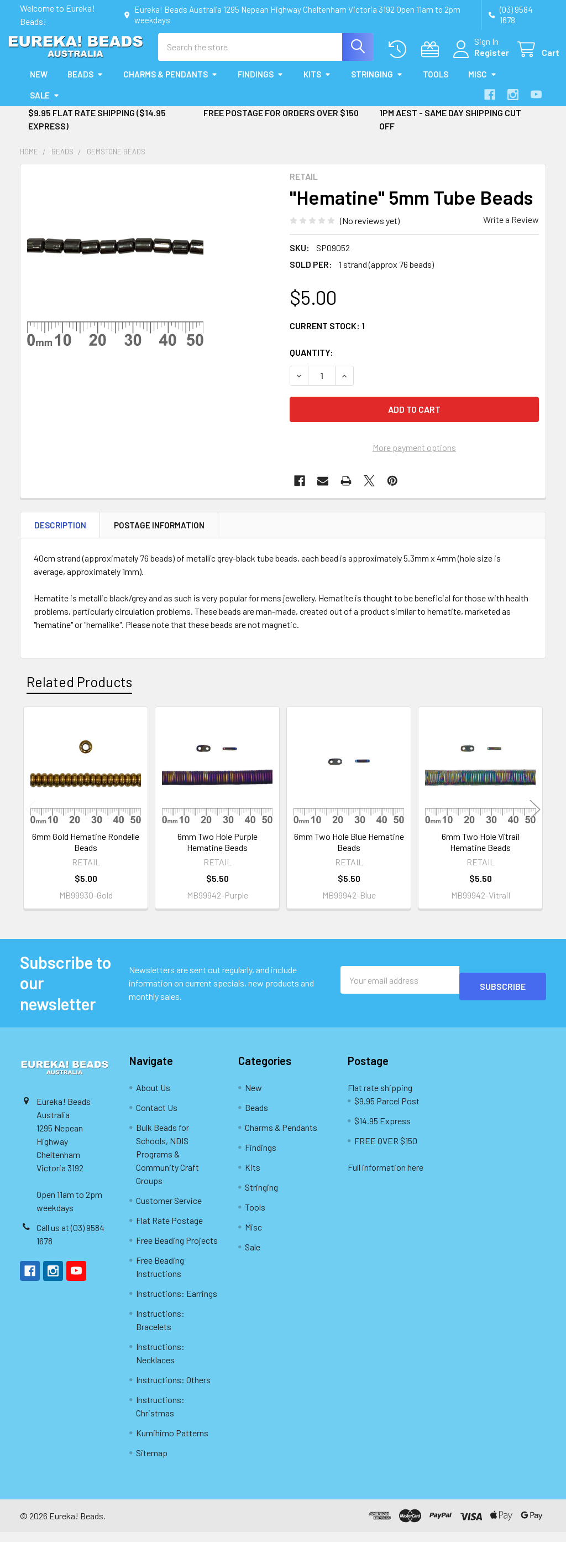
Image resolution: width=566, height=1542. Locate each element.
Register (478, 59)
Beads (85, 84)
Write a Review (511, 229)
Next (535, 819)
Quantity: (311, 362)
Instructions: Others (173, 1389)
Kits (317, 84)
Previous (31, 819)
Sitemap (151, 1462)
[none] (115, 269)
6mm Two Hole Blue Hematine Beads (349, 852)
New (39, 84)
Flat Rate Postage (169, 1230)
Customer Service (169, 1210)
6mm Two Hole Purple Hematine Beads (217, 852)
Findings (261, 84)
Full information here (385, 1177)
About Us (153, 1097)
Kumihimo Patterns (172, 1442)
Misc (482, 84)
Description (60, 535)
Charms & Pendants (170, 84)
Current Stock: (327, 335)
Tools (435, 84)
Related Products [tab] (79, 691)
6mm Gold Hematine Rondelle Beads (85, 852)
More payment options (414, 457)
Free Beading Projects (177, 1250)
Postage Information (159, 535)
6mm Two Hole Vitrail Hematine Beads (481, 852)
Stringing (377, 84)
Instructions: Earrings (176, 1303)
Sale (45, 105)
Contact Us (156, 1117)
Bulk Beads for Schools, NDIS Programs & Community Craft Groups (167, 1164)
